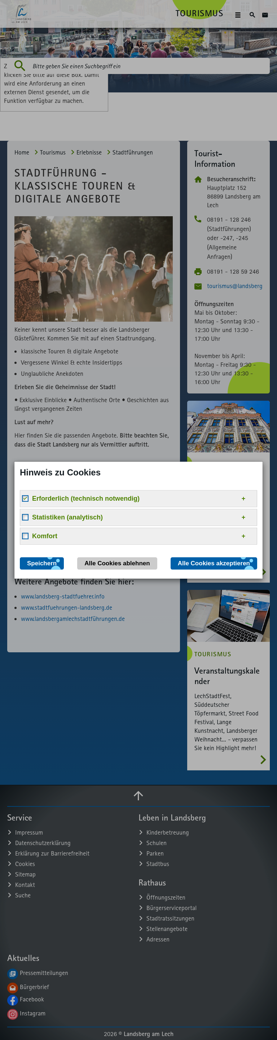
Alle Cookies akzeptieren (214, 563)
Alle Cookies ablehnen (117, 563)
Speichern (42, 563)
